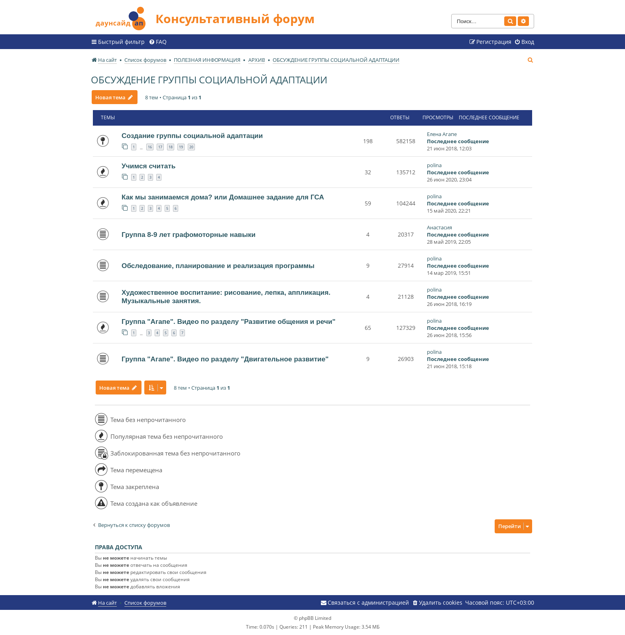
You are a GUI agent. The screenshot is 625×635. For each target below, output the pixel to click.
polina (434, 165)
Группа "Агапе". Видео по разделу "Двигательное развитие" (225, 359)
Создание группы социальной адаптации (192, 136)
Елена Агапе (442, 134)
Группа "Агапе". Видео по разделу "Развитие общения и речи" (229, 321)
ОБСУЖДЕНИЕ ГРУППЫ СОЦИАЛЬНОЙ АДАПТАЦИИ (209, 79)
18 (171, 147)
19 (181, 147)
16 (150, 147)
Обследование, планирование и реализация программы (218, 266)
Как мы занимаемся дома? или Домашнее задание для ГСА (223, 197)
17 (160, 147)
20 (191, 147)
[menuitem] (158, 42)
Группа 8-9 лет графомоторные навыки (189, 235)
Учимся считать (148, 166)
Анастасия (439, 227)
